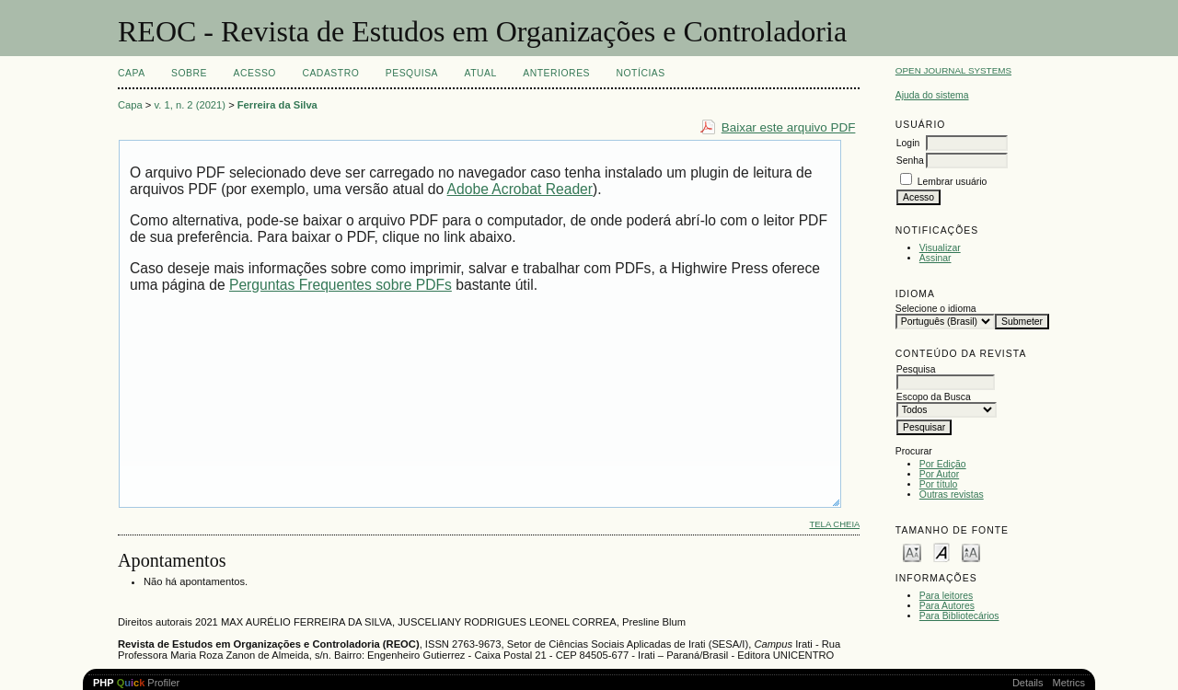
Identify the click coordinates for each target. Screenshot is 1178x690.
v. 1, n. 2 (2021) (190, 104)
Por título (938, 484)
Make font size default (941, 551)
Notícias (640, 73)
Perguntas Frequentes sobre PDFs (340, 285)
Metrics (1069, 682)
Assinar (935, 258)
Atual (481, 73)
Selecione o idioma (935, 309)
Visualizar (940, 248)
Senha (910, 160)
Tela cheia (834, 524)
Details (1028, 682)
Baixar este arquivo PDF (789, 127)
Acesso (255, 73)
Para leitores (946, 596)
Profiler (136, 682)
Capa (131, 73)
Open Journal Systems (953, 70)
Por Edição (942, 464)
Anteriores (556, 73)
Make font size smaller (912, 551)
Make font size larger (971, 551)
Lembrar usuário (952, 182)
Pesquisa (412, 73)
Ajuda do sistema (932, 95)
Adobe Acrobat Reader (520, 189)
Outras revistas (951, 494)
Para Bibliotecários (959, 616)
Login (907, 143)
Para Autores (947, 606)
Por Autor (939, 474)
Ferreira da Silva (277, 104)
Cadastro (330, 73)
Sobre (189, 73)
